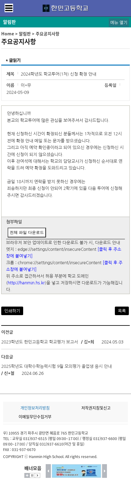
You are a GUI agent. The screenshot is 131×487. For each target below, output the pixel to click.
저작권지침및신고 (96, 408)
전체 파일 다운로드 (27, 232)
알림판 (25, 33)
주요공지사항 (47, 33)
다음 (104, 471)
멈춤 (32, 475)
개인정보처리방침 (35, 408)
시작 (37, 475)
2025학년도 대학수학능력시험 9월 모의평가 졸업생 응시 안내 (56, 366)
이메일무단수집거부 (35, 416)
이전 (48, 471)
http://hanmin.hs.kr (26, 283)
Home (7, 33)
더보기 (27, 475)
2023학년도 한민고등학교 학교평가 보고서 (39, 342)
